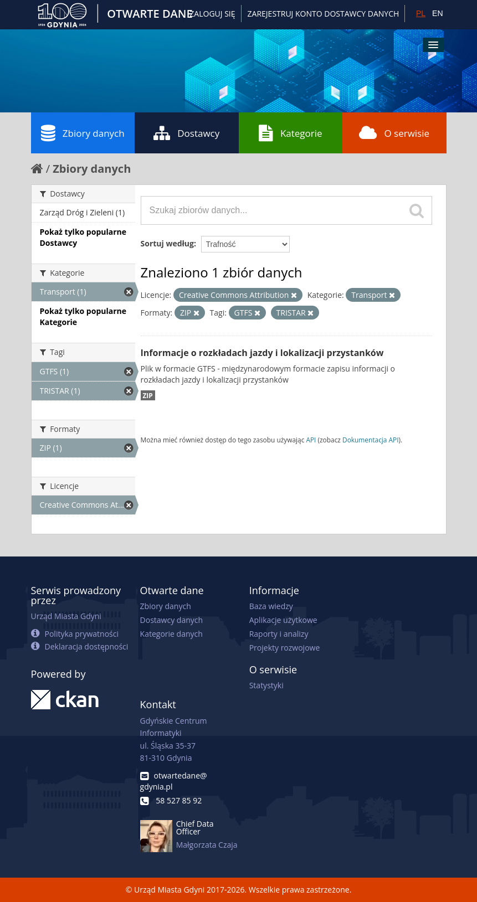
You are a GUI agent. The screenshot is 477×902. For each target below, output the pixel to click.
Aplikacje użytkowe (283, 620)
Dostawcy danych (171, 620)
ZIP (148, 395)
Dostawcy (186, 133)
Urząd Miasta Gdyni (66, 616)
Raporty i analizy (279, 633)
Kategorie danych (171, 633)
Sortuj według (167, 243)
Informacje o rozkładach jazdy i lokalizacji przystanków (262, 353)
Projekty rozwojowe (284, 647)
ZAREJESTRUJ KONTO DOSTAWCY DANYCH (323, 13)
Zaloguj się (212, 13)
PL (420, 13)
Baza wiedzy (271, 606)
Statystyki (266, 685)
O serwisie (394, 133)
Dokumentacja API (370, 439)
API (311, 439)
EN (437, 13)
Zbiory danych (83, 133)
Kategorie (290, 133)
